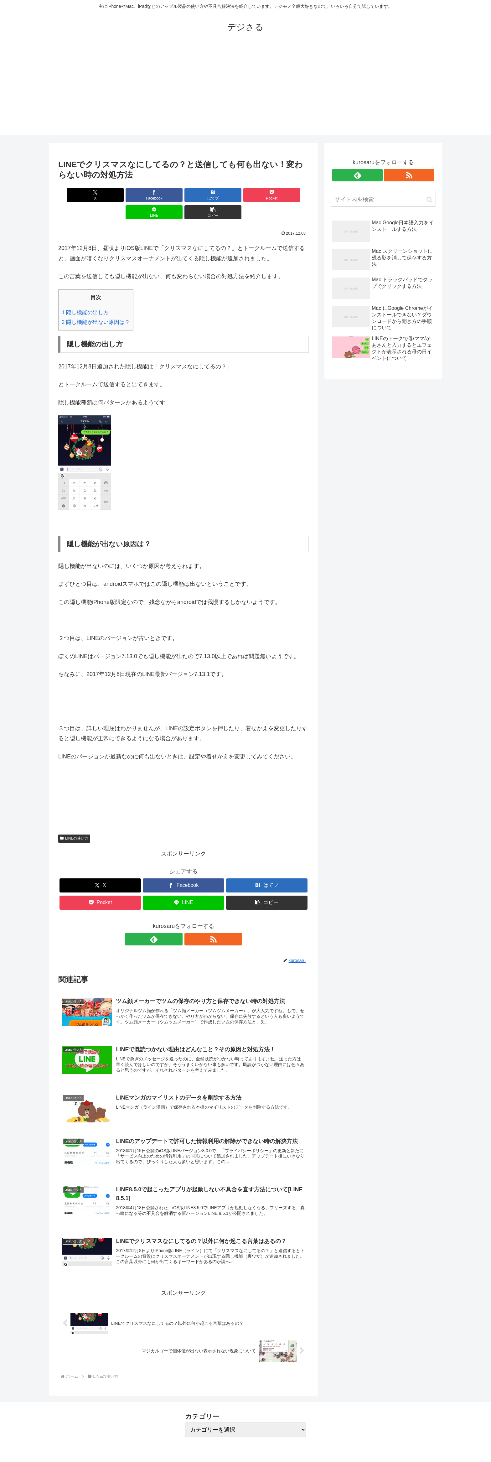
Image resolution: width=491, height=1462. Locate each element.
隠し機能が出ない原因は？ (96, 305)
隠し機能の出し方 (85, 295)
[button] (289, 195)
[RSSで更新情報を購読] (190, 922)
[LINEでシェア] (247, 195)
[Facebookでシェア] (120, 195)
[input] (383, 200)
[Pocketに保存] (204, 195)
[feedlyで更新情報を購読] (176, 922)
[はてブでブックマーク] (162, 195)
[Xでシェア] (78, 195)
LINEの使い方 (74, 821)
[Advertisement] (245, 91)
